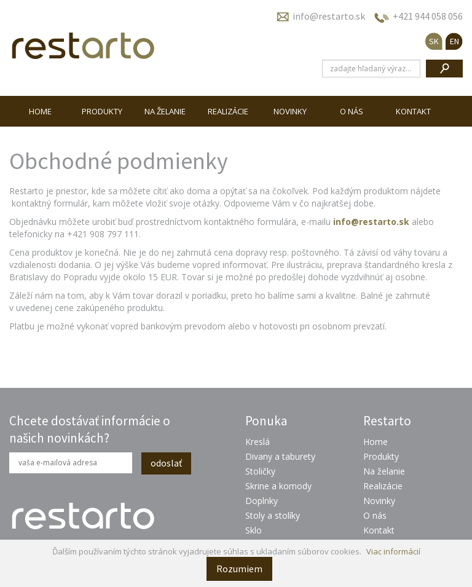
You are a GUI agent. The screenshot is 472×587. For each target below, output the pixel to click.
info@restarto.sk (329, 16)
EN (454, 41)
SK (434, 41)
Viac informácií (393, 551)
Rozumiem (239, 568)
